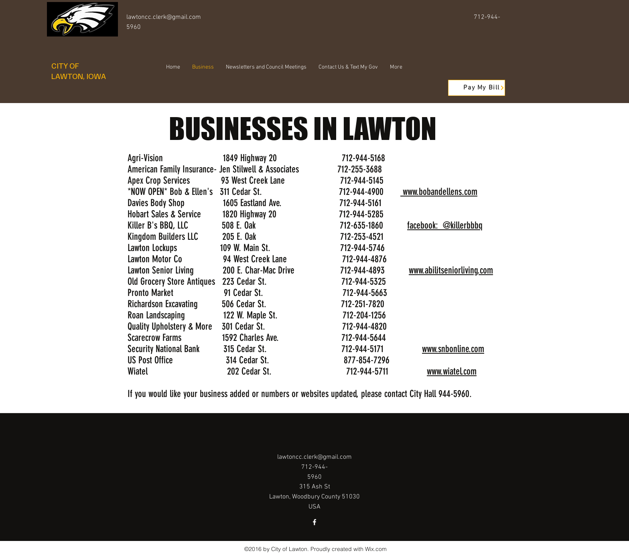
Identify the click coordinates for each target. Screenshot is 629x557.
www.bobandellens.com (438, 191)
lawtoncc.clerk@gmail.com (163, 17)
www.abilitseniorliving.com (451, 270)
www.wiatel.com (452, 371)
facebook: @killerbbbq (445, 225)
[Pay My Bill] (476, 88)
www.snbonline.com (453, 348)
